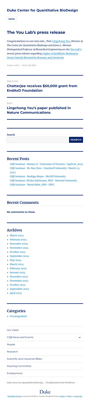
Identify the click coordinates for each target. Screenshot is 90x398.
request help (78, 396)
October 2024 (17, 251)
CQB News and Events (20, 337)
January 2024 (17, 272)
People (11, 344)
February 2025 (18, 239)
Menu (11, 19)
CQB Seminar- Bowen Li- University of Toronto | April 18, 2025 (46, 164)
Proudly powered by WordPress (60, 382)
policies (62, 396)
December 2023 (19, 276)
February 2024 (18, 268)
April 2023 (16, 293)
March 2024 (17, 264)
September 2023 (19, 288)
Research (12, 351)
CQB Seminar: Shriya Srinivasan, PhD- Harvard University (43, 180)
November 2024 (19, 247)
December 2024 (19, 243)
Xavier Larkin (13, 65)
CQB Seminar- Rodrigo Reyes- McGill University (38, 176)
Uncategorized (18, 316)
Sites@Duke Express (14, 396)
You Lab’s (76, 49)
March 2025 (17, 235)
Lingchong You (61, 41)
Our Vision (13, 330)
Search (11, 134)
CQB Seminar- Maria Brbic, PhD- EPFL (32, 184)
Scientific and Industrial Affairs (24, 358)
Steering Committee (19, 366)
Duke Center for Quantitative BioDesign (42, 10)
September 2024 (19, 256)
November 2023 (19, 280)
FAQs (70, 396)
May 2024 (15, 260)
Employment (15, 373)
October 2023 (17, 284)
